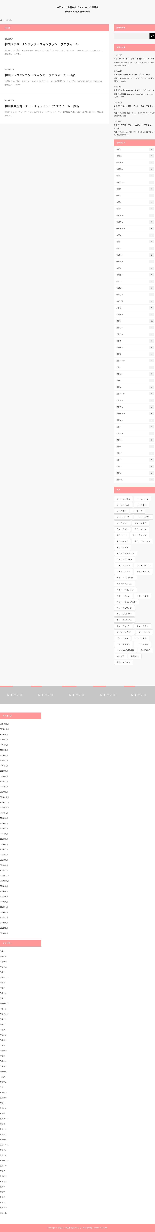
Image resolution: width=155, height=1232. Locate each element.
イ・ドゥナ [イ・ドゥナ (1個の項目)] (137, 511)
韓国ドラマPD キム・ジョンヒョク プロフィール (134, 59)
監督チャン (135, 393)
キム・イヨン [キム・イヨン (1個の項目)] (140, 529)
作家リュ (135, 294)
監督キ (135, 341)
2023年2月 (4, 755)
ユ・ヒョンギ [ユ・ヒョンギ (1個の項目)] (142, 644)
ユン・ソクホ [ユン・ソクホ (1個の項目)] (140, 638)
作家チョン (135, 228)
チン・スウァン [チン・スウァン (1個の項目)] (123, 626)
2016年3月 (4, 823)
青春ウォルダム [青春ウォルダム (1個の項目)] (123, 662)
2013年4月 (4, 907)
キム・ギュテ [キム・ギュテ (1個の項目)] (122, 541)
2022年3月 (4, 761)
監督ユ (135, 466)
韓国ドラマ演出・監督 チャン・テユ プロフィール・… (134, 107)
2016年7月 (4, 813)
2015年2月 (4, 844)
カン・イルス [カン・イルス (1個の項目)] (140, 523)
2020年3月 (4, 771)
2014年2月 (4, 865)
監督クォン (135, 360)
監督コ (135, 367)
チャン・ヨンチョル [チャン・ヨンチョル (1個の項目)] (125, 577)
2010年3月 (4, 933)
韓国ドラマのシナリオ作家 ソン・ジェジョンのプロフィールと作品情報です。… (134, 133)
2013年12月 (4, 876)
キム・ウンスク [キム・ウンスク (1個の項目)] (139, 535)
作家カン (135, 162)
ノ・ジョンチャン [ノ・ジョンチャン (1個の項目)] (124, 632)
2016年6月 (4, 818)
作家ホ (135, 268)
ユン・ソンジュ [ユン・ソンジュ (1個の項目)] (123, 644)
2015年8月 (4, 834)
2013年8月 (4, 891)
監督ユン (135, 473)
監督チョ (135, 407)
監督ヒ (135, 446)
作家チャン (135, 215)
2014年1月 (4, 870)
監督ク (135, 354)
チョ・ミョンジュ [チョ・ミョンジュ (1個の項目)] (124, 620)
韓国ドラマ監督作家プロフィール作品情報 (78, 7)
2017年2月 (4, 787)
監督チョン (135, 413)
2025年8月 (4, 734)
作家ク (135, 175)
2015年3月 (4, 839)
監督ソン (135, 380)
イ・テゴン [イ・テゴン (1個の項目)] (141, 505)
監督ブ (135, 453)
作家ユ (135, 281)
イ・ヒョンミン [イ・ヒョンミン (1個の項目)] (123, 517)
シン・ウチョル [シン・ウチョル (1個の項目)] (143, 565)
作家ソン (135, 202)
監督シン (135, 374)
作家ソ (135, 195)
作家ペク (135, 261)
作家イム (135, 156)
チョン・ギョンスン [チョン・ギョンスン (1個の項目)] (125, 590)
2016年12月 (4, 797)
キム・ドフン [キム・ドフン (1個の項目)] (122, 547)
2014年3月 (4, 860)
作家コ (135, 189)
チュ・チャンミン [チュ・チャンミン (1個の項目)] (124, 584)
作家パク (135, 255)
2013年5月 (4, 902)
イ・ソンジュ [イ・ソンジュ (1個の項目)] (142, 499)
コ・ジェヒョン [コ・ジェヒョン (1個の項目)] (123, 565)
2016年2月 (4, 829)
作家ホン (135, 274)
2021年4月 (4, 766)
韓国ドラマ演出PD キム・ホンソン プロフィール (134, 90)
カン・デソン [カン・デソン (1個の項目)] (122, 529)
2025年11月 (4, 724)
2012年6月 (4, 923)
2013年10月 (4, 881)
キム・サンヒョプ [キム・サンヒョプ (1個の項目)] (142, 541)
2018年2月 (4, 781)
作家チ (135, 208)
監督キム (135, 347)
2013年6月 (4, 897)
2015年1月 (4, 849)
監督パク (135, 440)
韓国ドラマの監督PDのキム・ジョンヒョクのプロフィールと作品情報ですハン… (134, 64)
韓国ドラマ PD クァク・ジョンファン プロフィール (42, 44)
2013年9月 (4, 886)
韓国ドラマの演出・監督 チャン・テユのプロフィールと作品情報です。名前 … (134, 114)
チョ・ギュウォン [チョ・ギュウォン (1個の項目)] (124, 608)
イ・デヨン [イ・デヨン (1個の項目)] (121, 511)
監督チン (135, 420)
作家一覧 (135, 301)
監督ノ (135, 426)
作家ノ (135, 241)
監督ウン (135, 327)
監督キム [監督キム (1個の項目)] (135, 656)
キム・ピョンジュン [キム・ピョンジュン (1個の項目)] (125, 553)
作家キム (135, 169)
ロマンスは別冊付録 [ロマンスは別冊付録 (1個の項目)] (125, 650)
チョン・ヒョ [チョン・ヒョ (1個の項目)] (142, 596)
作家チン (135, 235)
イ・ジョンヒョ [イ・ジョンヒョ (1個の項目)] (123, 499)
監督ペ (135, 460)
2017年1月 (4, 792)
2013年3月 (4, 912)
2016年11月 (4, 802)
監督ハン (135, 433)
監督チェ (135, 387)
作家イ (135, 149)
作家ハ (135, 248)
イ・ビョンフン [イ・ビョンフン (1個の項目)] (143, 517)
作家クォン (135, 182)
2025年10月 (4, 729)
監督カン (135, 334)
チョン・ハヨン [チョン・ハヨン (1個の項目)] (123, 596)
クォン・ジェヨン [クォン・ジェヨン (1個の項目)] (124, 559)
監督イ (135, 321)
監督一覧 (135, 479)
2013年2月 (4, 917)
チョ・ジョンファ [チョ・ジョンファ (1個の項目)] (124, 614)
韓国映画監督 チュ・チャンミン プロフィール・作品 (42, 106)
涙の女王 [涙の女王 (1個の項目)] (120, 656)
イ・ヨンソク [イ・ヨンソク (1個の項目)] (122, 523)
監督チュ (135, 400)
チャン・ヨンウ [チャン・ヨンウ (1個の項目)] (143, 571)
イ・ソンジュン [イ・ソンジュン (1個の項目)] (123, 505)
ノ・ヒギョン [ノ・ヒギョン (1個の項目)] (144, 632)
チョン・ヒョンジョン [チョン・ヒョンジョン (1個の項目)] (126, 602)
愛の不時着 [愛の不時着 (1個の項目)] (145, 650)
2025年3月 (4, 745)
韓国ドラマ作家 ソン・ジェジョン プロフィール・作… (133, 126)
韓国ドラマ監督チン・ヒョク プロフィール (131, 75)
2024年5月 (4, 750)
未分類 (135, 308)
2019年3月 (4, 776)
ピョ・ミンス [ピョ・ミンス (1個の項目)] (122, 638)
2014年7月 (4, 855)
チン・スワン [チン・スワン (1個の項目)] (142, 626)
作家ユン (135, 288)
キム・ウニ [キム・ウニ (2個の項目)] (121, 535)
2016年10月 (4, 808)
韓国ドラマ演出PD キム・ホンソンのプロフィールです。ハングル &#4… (134, 95)
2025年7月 (4, 740)
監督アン (135, 314)
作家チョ (135, 222)
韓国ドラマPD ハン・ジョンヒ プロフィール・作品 (40, 75)
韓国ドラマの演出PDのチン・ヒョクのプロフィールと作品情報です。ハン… (134, 79)
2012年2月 (4, 928)
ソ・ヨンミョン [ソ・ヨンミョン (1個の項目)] (123, 571)
